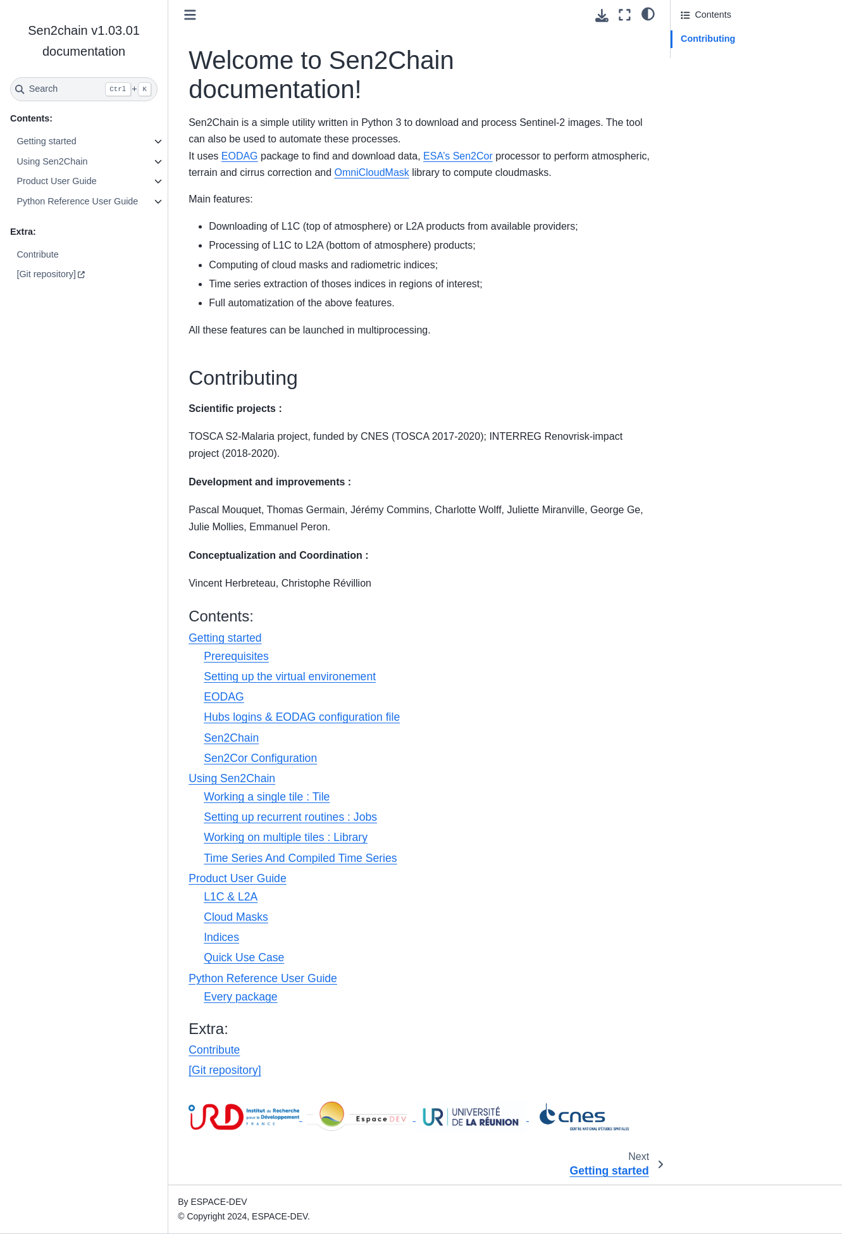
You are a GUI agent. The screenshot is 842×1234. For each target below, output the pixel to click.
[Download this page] (602, 15)
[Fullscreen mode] (624, 15)
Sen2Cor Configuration (260, 758)
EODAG (239, 156)
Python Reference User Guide (77, 201)
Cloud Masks (236, 917)
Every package (240, 996)
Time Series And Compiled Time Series (300, 858)
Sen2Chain (231, 738)
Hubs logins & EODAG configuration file (302, 717)
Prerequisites (236, 656)
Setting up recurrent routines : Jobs (290, 817)
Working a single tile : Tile (267, 796)
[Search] (84, 89)
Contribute (37, 254)
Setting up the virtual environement (290, 676)
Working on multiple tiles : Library (286, 837)
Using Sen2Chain (51, 161)
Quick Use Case (244, 957)
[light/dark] (648, 13)
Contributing (708, 39)
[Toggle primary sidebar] (190, 15)
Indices (221, 937)
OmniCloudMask (372, 172)
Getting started (46, 141)
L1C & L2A (230, 896)
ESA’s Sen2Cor (458, 156)
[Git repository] (46, 274)
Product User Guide (56, 181)
